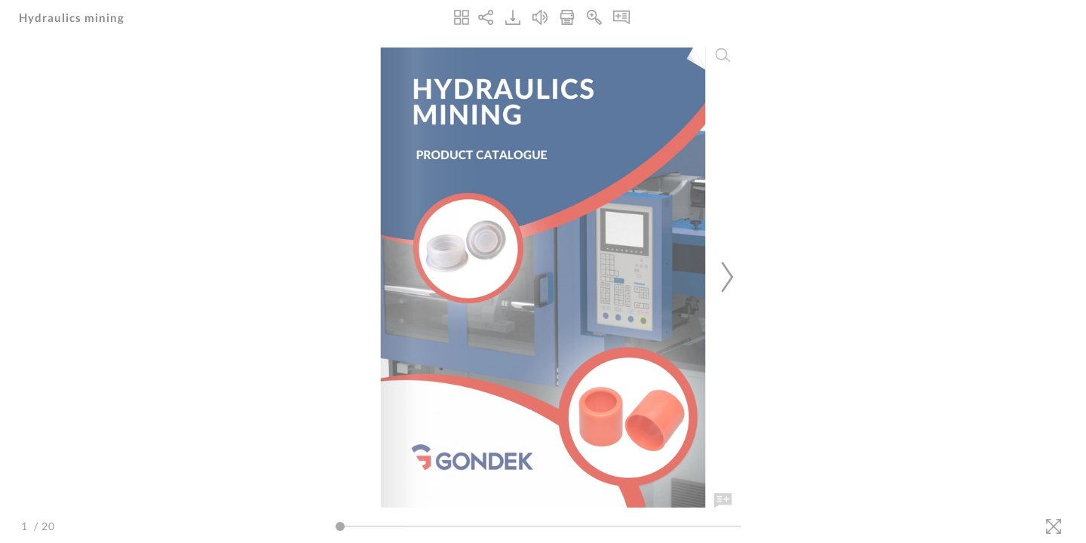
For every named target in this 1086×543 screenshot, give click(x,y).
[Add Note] (723, 500)
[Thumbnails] (461, 17)
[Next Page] (725, 277)
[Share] (485, 17)
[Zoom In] (594, 17)
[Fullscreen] (1053, 526)
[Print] (567, 17)
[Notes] (621, 17)
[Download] (512, 17)
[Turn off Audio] (540, 17)
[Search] (723, 55)
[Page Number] (26, 526)
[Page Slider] (538, 526)
